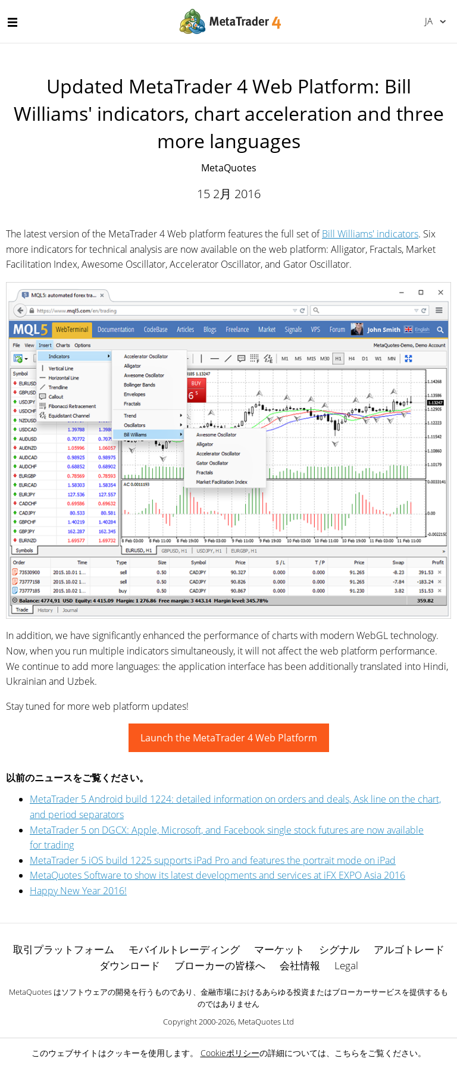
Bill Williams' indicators (370, 233)
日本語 (429, 21)
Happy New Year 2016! (78, 890)
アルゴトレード (409, 949)
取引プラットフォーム (63, 949)
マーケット (279, 949)
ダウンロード (129, 965)
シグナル (339, 949)
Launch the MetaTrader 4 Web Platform (228, 737)
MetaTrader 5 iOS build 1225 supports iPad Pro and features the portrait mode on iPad (213, 860)
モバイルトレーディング (184, 949)
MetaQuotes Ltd (266, 1021)
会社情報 (300, 965)
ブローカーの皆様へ (219, 965)
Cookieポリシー (230, 1052)
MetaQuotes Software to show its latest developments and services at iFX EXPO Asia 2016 (217, 875)
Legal (346, 965)
